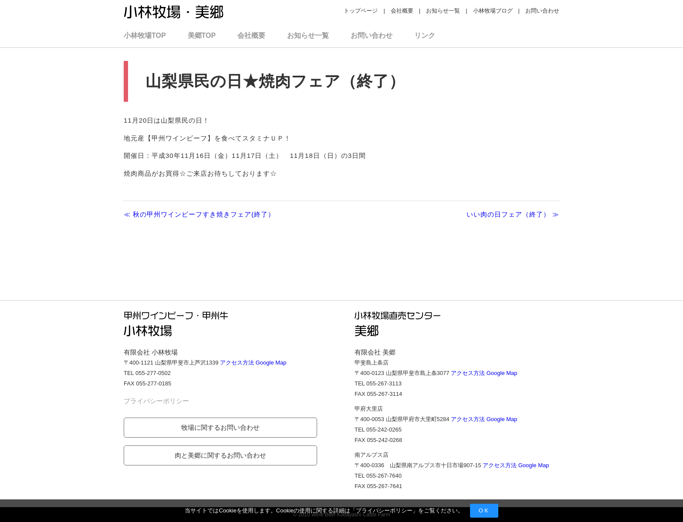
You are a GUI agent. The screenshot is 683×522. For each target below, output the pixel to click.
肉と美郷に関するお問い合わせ (220, 455)
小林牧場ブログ (493, 10)
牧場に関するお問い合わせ (220, 427)
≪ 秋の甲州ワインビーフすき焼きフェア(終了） (199, 214)
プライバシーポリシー (384, 510)
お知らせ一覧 (443, 10)
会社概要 (402, 10)
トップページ (361, 10)
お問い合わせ (542, 10)
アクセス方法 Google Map (253, 362)
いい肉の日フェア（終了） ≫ (513, 214)
